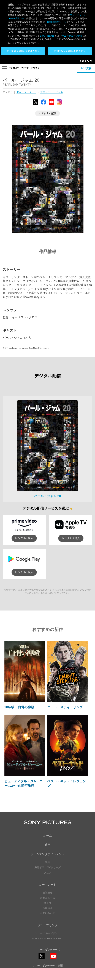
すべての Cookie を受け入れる (23, 51)
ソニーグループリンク (47, 875)
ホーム (47, 777)
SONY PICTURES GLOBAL (47, 881)
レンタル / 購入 (24, 480)
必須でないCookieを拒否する (69, 51)
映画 (47, 787)
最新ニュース (47, 840)
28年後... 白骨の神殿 (19, 649)
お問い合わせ (47, 855)
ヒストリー (47, 845)
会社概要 (48, 835)
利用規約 (48, 953)
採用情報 (48, 850)
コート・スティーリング (65, 649)
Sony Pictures (47, 35)
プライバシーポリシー (47, 950)
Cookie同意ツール (47, 957)
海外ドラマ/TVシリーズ (47, 809)
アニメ (47, 815)
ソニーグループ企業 (72, 35)
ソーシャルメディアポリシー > (47, 940)
